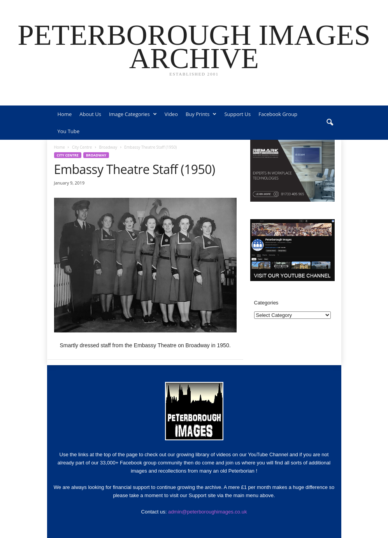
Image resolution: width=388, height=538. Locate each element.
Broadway (108, 147)
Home (65, 114)
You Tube (69, 131)
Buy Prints (201, 114)
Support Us (237, 114)
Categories (266, 303)
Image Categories (133, 114)
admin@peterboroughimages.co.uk (207, 512)
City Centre (82, 147)
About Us (90, 114)
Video (171, 114)
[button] (329, 122)
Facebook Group (277, 114)
